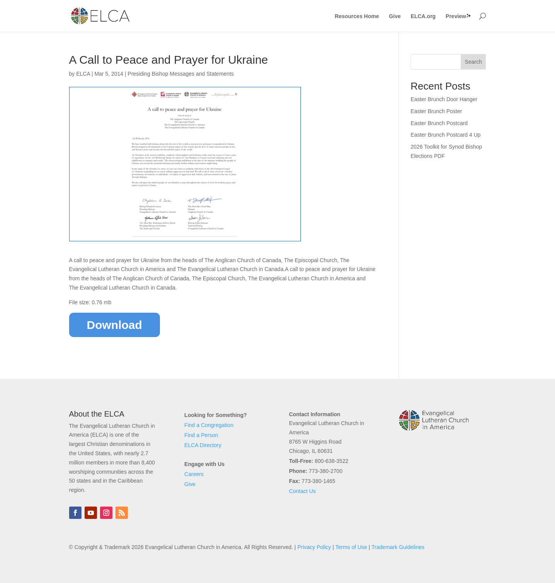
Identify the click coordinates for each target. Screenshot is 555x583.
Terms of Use (351, 547)
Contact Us (302, 491)
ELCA (83, 74)
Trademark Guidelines (398, 547)
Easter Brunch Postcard (439, 123)
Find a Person (201, 435)
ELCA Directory (202, 445)
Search (473, 62)
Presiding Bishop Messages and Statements (181, 74)
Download (114, 325)
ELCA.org (423, 16)
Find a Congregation (208, 425)
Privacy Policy (314, 547)
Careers (194, 474)
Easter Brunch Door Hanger (444, 99)
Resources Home (357, 16)
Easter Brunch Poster (436, 111)
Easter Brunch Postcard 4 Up (445, 135)
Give (395, 16)
